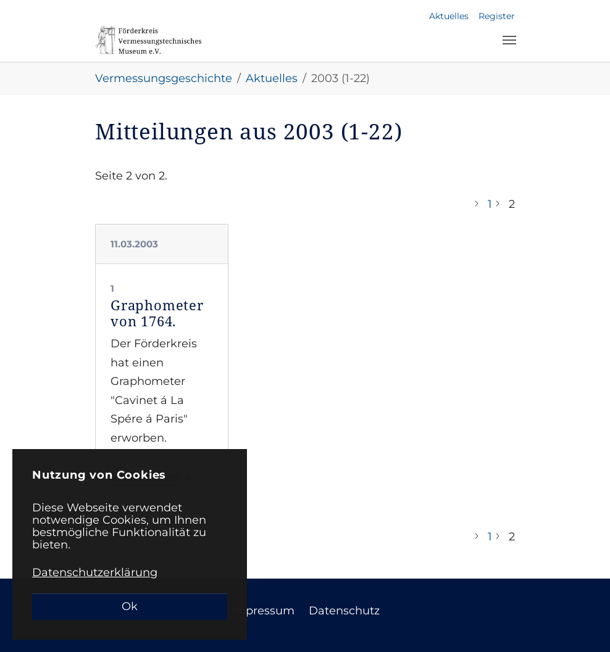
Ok (130, 606)
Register (496, 16)
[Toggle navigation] (509, 40)
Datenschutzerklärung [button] (94, 572)
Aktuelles (449, 16)
